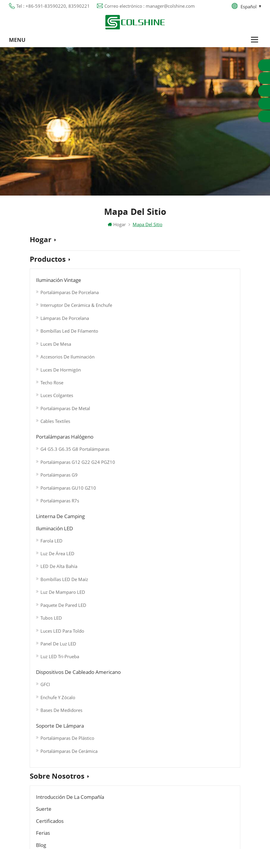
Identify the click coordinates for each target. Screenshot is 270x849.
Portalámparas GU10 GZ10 (132, 330)
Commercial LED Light (157, 839)
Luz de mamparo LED (193, 353)
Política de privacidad (52, 756)
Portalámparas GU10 (103, 706)
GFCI (110, 440)
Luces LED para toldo (193, 390)
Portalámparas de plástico (197, 440)
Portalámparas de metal (65, 403)
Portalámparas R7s (125, 342)
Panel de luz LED (189, 402)
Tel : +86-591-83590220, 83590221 (53, 6)
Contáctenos (54, 575)
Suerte (109, 508)
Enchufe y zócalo (123, 452)
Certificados (182, 508)
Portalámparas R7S (101, 738)
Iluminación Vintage (61, 281)
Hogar (117, 226)
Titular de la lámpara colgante (114, 792)
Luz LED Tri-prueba (190, 414)
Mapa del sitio (44, 767)
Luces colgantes (56, 391)
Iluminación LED (187, 292)
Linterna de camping (193, 281)
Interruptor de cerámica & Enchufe (66, 306)
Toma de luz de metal (105, 728)
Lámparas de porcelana (64, 318)
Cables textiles (55, 415)
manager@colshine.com (191, 735)
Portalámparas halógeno (132, 281)
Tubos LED (182, 377)
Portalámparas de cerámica (197, 452)
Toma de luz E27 (100, 770)
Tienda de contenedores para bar (116, 760)
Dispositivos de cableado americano (147, 427)
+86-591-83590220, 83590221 (199, 725)
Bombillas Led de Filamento (66, 330)
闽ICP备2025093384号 (135, 819)
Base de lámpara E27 (104, 749)
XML (34, 777)
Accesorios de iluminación (66, 355)
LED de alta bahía (189, 329)
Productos (50, 261)
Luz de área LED (188, 317)
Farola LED (182, 304)
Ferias (43, 518)
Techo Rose (51, 379)
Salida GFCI (93, 717)
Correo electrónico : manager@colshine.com (149, 6)
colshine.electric (183, 746)
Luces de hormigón (60, 367)
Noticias (46, 539)
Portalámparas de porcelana (66, 294)
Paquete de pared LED (194, 365)
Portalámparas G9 (124, 318)
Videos (44, 557)
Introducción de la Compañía (73, 508)
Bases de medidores (127, 464)
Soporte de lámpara (192, 427)
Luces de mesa (55, 342)
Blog (107, 518)
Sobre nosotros (59, 487)
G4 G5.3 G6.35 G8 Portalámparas (132, 294)
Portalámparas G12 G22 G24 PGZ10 (132, 306)
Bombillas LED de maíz (195, 341)
